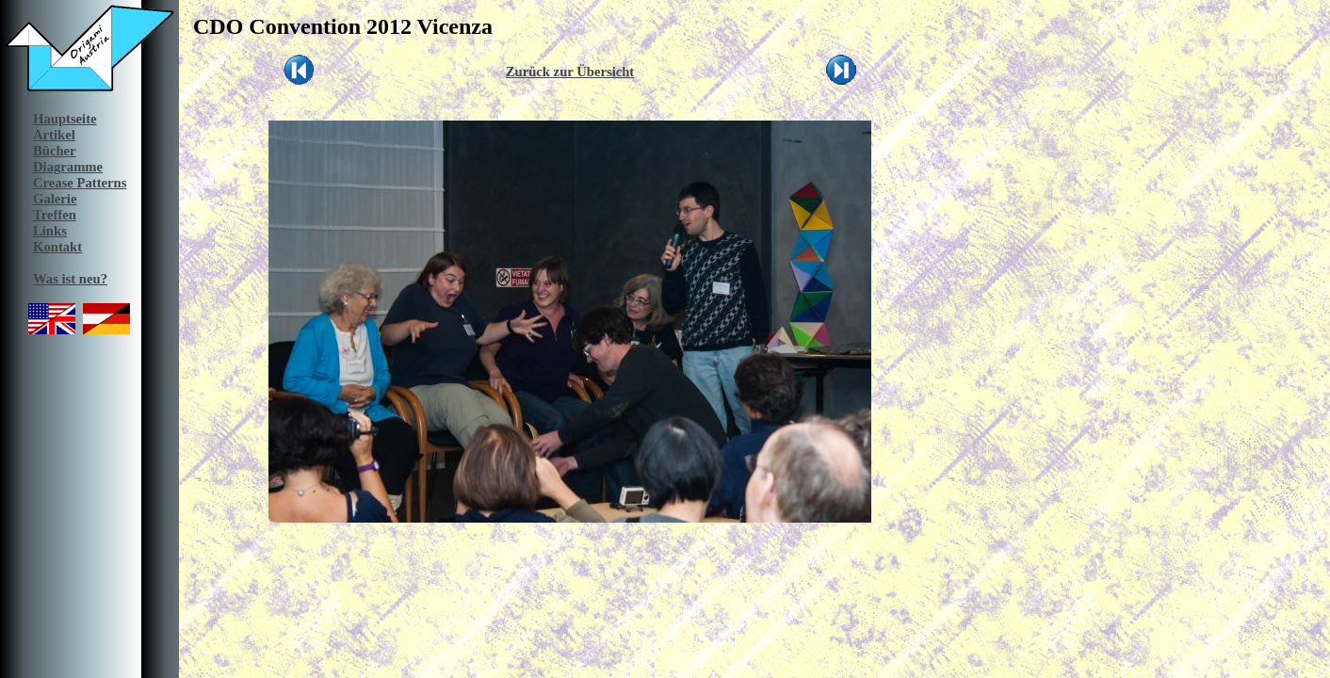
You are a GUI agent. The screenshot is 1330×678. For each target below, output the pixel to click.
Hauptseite (65, 118)
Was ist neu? (70, 278)
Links (50, 230)
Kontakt (57, 246)
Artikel (54, 134)
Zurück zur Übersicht (570, 71)
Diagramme (68, 166)
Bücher (54, 150)
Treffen (54, 214)
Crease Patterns (79, 182)
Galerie (54, 198)
